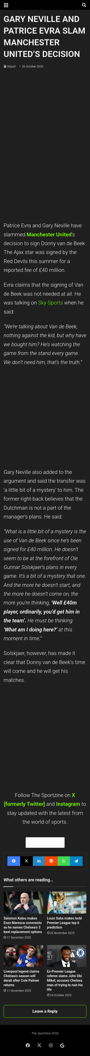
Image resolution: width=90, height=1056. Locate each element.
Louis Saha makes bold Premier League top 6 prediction (64, 922)
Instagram (69, 804)
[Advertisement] (45, 174)
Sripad (11, 66)
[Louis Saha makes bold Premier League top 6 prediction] (67, 903)
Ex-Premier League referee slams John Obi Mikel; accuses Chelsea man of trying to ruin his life (65, 980)
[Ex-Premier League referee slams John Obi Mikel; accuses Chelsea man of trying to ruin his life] (67, 956)
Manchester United (49, 235)
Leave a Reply (45, 1011)
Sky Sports (50, 303)
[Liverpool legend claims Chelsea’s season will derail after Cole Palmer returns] (23, 956)
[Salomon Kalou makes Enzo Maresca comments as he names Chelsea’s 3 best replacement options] (23, 903)
